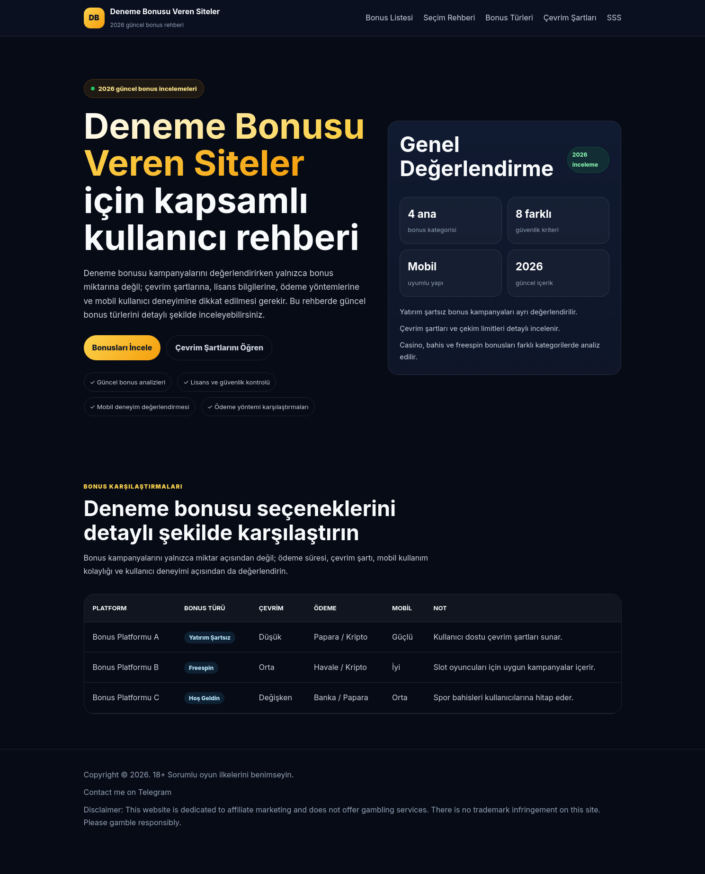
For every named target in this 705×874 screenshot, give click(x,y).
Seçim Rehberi (449, 17)
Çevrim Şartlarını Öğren (219, 347)
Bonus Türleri (509, 17)
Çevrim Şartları (570, 17)
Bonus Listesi (389, 17)
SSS (614, 17)
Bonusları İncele (122, 347)
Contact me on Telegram (128, 792)
